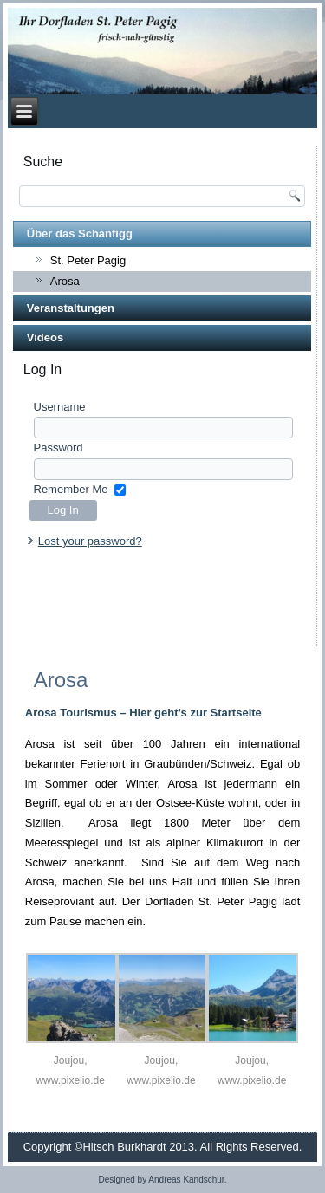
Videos (45, 337)
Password (58, 447)
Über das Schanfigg (80, 233)
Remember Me (71, 489)
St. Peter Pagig (88, 260)
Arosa (65, 281)
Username (60, 406)
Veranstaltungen (70, 307)
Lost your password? (90, 541)
